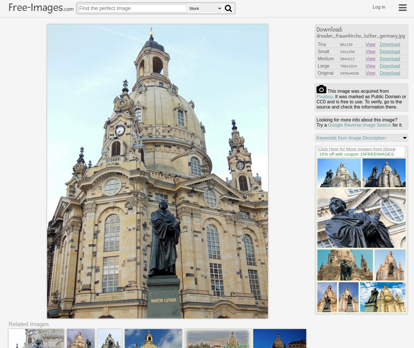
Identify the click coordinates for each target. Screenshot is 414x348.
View (370, 44)
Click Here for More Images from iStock (356, 148)
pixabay (325, 96)
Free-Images (41, 7)
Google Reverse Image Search (359, 125)
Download (390, 44)
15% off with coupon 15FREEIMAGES (356, 154)
